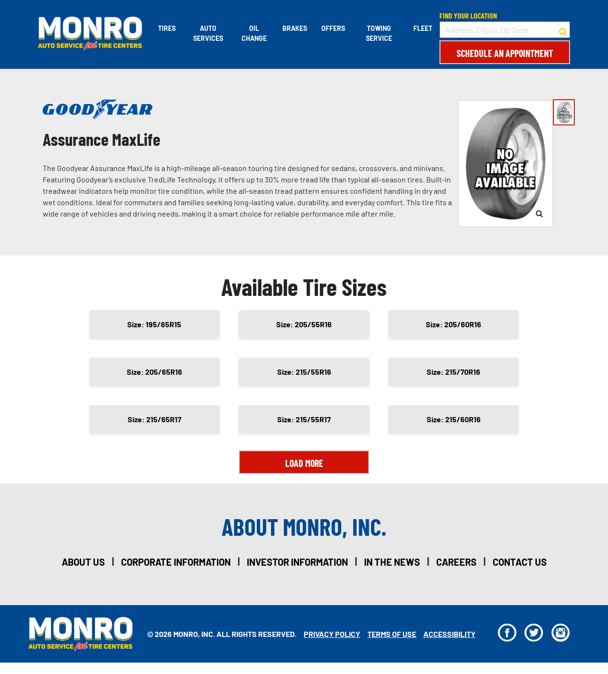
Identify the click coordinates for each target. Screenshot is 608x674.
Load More (304, 463)
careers (456, 562)
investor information (297, 562)
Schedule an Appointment (505, 53)
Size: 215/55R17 (304, 419)
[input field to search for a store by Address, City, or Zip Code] (505, 29)
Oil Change (254, 33)
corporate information (176, 562)
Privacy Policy (332, 633)
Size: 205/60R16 (453, 324)
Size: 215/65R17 (154, 419)
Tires (167, 28)
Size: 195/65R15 (154, 324)
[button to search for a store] (563, 30)
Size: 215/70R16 (453, 371)
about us (83, 562)
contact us (520, 562)
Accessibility (449, 633)
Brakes (294, 28)
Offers (333, 28)
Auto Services (208, 33)
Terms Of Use (391, 633)
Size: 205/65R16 (154, 371)
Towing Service (379, 33)
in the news (392, 562)
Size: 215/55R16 (304, 371)
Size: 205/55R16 (304, 324)
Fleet (422, 28)
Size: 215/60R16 (454, 419)
